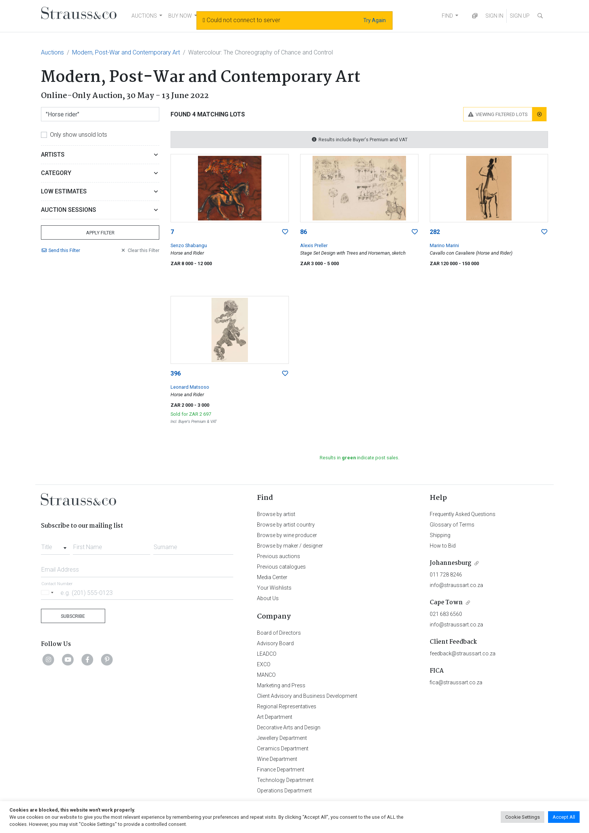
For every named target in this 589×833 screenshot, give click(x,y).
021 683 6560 (446, 614)
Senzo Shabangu (189, 245)
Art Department (274, 717)
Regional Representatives (286, 706)
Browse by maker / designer (290, 546)
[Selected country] (48, 592)
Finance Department (280, 770)
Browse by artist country (286, 525)
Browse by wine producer (287, 535)
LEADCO (266, 654)
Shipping (440, 535)
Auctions (52, 52)
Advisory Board (275, 643)
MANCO (266, 675)
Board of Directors (279, 633)
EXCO (263, 664)
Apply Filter (100, 232)
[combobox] (55, 545)
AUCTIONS (144, 16)
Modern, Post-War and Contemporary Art (126, 52)
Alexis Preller (314, 245)
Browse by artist (276, 514)
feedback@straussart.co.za (462, 653)
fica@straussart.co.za (456, 682)
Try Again (374, 20)
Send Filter (60, 250)
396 (176, 373)
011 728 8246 (446, 575)
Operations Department (284, 791)
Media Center (272, 577)
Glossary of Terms (452, 525)
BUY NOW (180, 16)
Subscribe (73, 616)
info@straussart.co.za (456, 585)
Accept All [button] (564, 817)
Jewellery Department (282, 738)
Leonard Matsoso (190, 387)
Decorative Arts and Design (288, 727)
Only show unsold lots (78, 134)
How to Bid (443, 546)
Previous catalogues (281, 567)
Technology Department (285, 780)
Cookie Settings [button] (522, 817)
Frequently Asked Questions (462, 514)
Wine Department (277, 759)
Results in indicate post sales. (359, 457)
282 (435, 231)
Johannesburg (450, 563)
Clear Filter (139, 250)
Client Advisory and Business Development (307, 696)
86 (303, 231)
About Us (268, 598)
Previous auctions (278, 556)
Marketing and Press (281, 685)
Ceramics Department (282, 748)
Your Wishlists (274, 588)
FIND (447, 16)
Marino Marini (444, 245)
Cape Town (446, 602)
